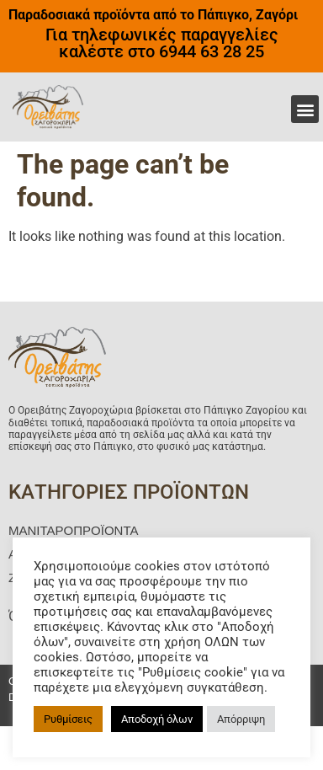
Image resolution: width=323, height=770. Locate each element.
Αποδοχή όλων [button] (157, 719)
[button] (305, 109)
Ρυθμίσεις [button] (68, 719)
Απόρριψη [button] (241, 719)
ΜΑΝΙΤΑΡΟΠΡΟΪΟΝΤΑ (73, 530)
